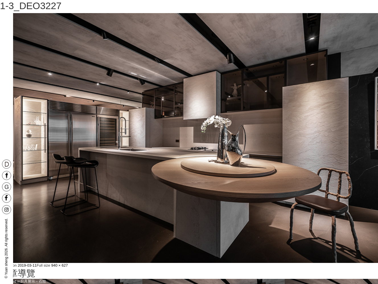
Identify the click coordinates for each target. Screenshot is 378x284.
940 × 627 (59, 265)
